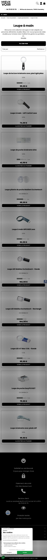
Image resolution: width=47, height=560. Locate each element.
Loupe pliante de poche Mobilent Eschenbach (23, 189)
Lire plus (23, 38)
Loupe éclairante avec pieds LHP (23, 428)
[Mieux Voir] (6, 3)
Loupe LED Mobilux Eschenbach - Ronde (23, 269)
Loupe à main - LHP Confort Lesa (23, 113)
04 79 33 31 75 (11, 9)
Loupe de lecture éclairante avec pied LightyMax (23, 73)
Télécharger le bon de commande (13, 554)
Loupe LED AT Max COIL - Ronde (23, 348)
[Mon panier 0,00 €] (44, 3)
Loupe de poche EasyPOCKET (23, 388)
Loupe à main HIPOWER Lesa (23, 229)
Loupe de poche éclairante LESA (24, 150)
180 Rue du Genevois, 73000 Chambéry (32, 9)
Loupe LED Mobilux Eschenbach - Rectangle (23, 309)
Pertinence (41, 49)
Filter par (23, 44)
